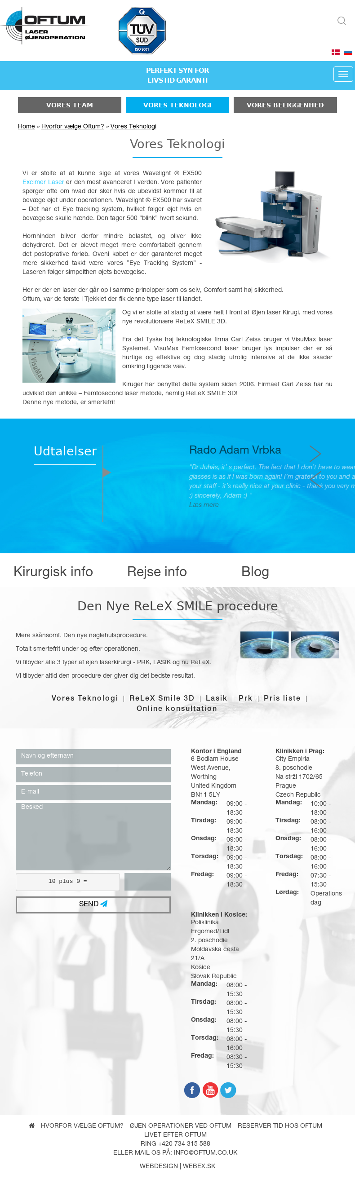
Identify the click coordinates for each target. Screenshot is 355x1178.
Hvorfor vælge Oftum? (72, 127)
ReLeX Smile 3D (162, 699)
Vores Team (69, 105)
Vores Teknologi (177, 105)
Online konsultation (177, 709)
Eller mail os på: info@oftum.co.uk (175, 1153)
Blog (255, 573)
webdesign (159, 1167)
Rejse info (157, 573)
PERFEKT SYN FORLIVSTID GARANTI (177, 75)
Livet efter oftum (175, 1135)
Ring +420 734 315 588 (175, 1144)
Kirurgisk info (53, 573)
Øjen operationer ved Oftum (180, 1126)
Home (26, 127)
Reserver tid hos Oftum (280, 1126)
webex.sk (199, 1167)
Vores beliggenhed (285, 105)
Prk (246, 699)
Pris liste (282, 699)
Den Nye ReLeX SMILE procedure (177, 606)
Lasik (217, 699)
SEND (93, 904)
